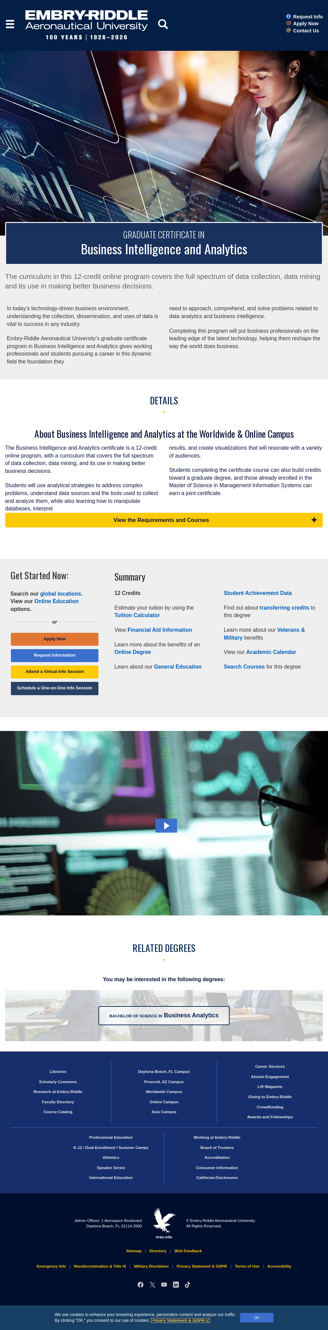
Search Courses (244, 667)
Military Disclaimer (151, 1266)
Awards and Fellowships (270, 1117)
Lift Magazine (269, 1087)
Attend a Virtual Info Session (55, 671)
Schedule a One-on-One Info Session (54, 688)
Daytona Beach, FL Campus (164, 1072)
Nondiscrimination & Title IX (100, 1266)
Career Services (270, 1066)
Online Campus (164, 1102)
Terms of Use (247, 1266)
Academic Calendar (271, 652)
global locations (60, 594)
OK (257, 1318)
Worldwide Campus (164, 1092)
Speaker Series (111, 1168)
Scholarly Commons (58, 1082)
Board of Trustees (217, 1148)
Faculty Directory (58, 1102)
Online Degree (132, 652)
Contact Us (302, 30)
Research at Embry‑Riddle (58, 1092)
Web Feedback (188, 1251)
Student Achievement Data (258, 593)
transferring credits (284, 608)
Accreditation (217, 1157)
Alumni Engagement (270, 1077)
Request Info (304, 16)
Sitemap (133, 1251)
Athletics (111, 1157)
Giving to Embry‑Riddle (270, 1097)
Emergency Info (51, 1266)
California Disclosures (217, 1178)
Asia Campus (164, 1112)
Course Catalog (58, 1112)
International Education (111, 1178)
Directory (158, 1251)
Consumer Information (217, 1168)
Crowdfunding (270, 1107)
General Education (178, 667)
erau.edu (164, 1223)
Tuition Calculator (137, 615)
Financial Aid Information (159, 630)
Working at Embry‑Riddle (216, 1137)
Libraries (58, 1072)
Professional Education (111, 1137)
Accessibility (279, 1266)
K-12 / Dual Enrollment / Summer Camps (111, 1148)
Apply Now (302, 23)
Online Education (56, 601)
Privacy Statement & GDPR (180, 1320)
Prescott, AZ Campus (164, 1082)
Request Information (54, 655)
